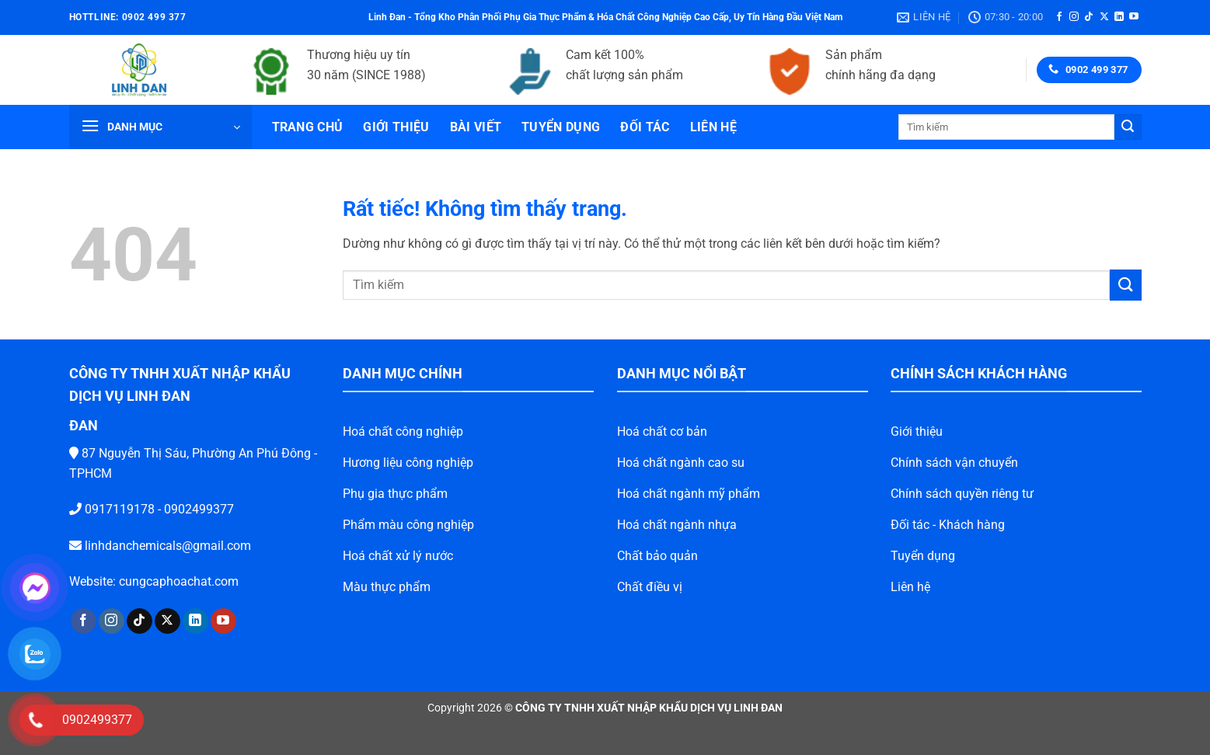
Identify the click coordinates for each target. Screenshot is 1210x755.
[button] (160, 127)
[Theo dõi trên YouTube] (1134, 17)
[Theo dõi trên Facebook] (1059, 17)
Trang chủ (307, 127)
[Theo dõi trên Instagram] (1074, 17)
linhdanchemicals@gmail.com (141, 545)
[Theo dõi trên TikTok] (1088, 17)
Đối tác (644, 127)
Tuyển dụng (560, 127)
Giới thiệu (396, 127)
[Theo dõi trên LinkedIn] (1119, 17)
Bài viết (476, 127)
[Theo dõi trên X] (1104, 17)
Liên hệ (713, 127)
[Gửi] (1127, 127)
